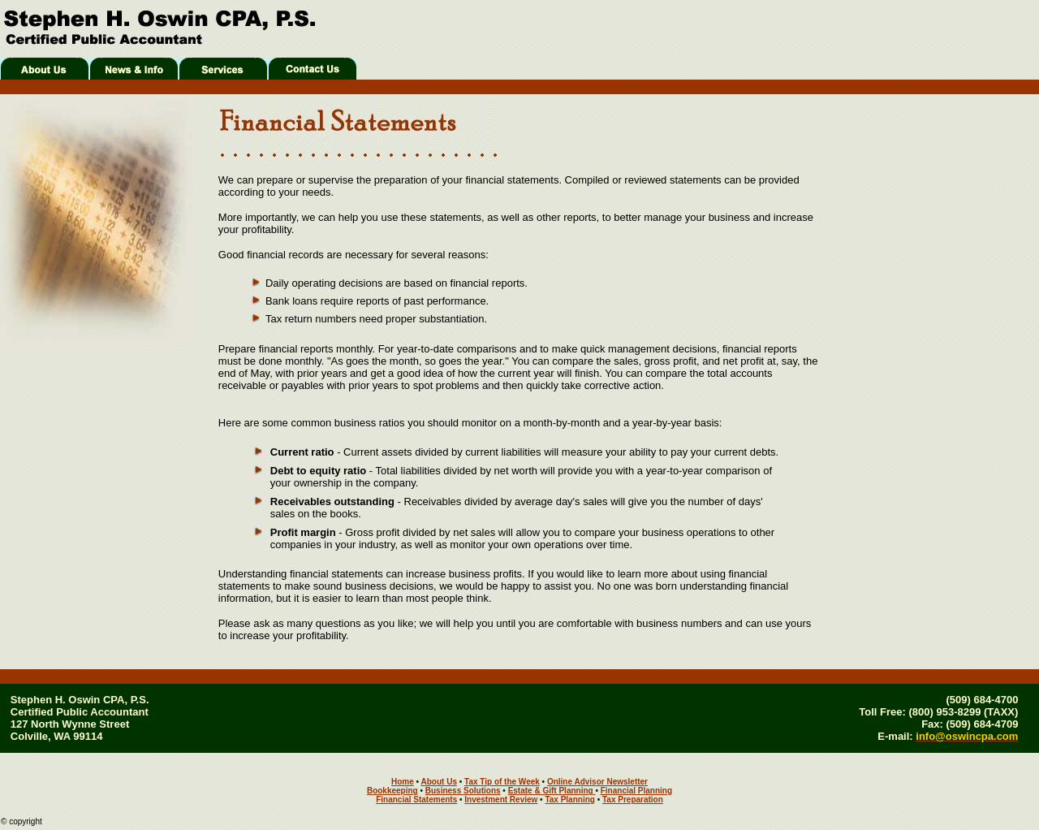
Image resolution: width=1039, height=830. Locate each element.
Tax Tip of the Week (502, 781)
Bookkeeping (392, 790)
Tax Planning (570, 799)
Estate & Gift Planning (552, 790)
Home (402, 781)
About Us (439, 781)
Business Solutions (463, 790)
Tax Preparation (632, 799)
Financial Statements (416, 799)
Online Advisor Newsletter (597, 781)
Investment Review (500, 799)
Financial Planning (636, 790)
